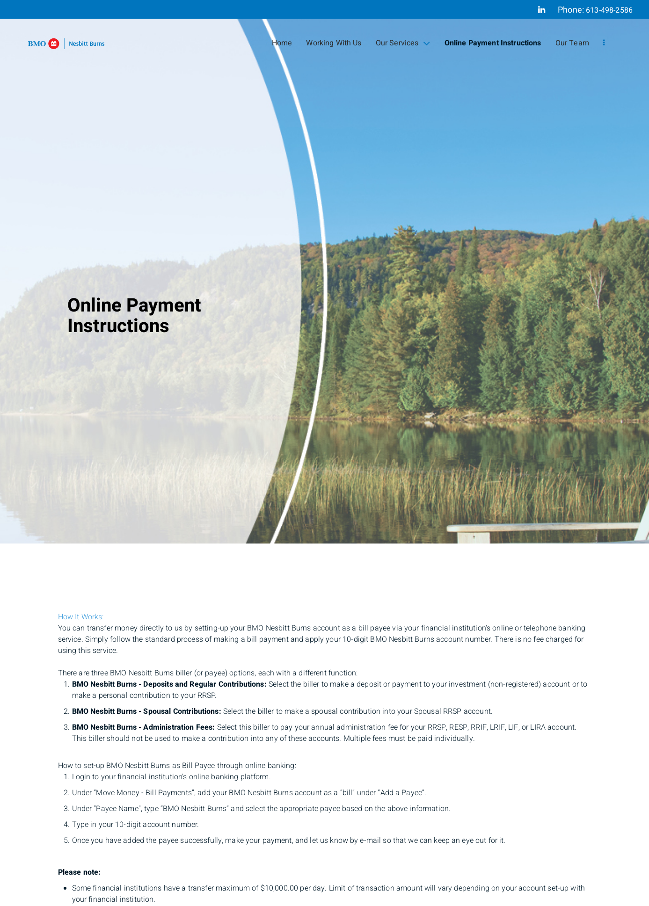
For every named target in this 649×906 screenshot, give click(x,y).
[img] (324, 272)
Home (282, 43)
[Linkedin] (541, 10)
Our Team (572, 43)
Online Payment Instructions (493, 43)
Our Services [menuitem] (403, 43)
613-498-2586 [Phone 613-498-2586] (609, 10)
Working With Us (333, 43)
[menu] (604, 43)
